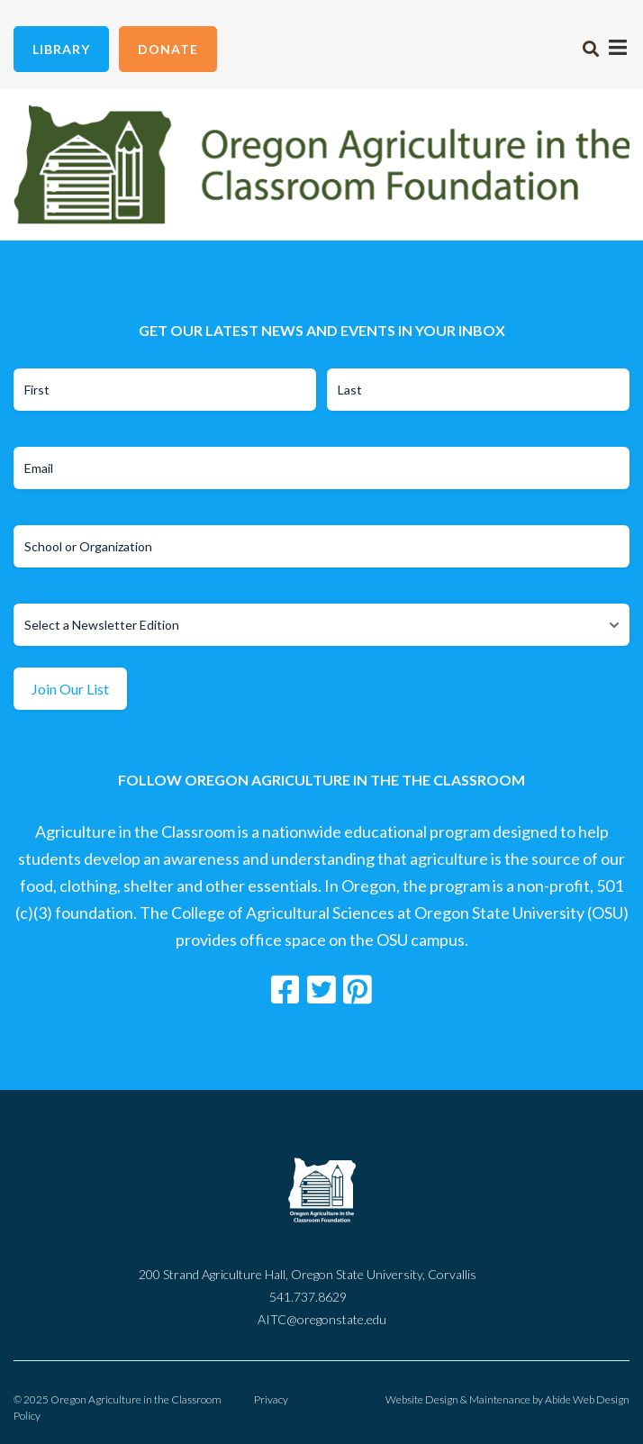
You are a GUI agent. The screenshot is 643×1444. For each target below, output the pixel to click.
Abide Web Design (587, 1399)
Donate (168, 49)
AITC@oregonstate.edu (322, 1319)
